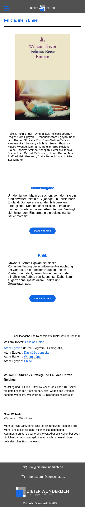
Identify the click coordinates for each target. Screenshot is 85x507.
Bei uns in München (18, 418)
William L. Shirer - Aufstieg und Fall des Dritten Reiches (38, 377)
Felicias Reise (34, 342)
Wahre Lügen (33, 356)
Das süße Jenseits (36, 352)
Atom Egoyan (13, 348)
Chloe (28, 361)
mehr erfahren (42, 230)
